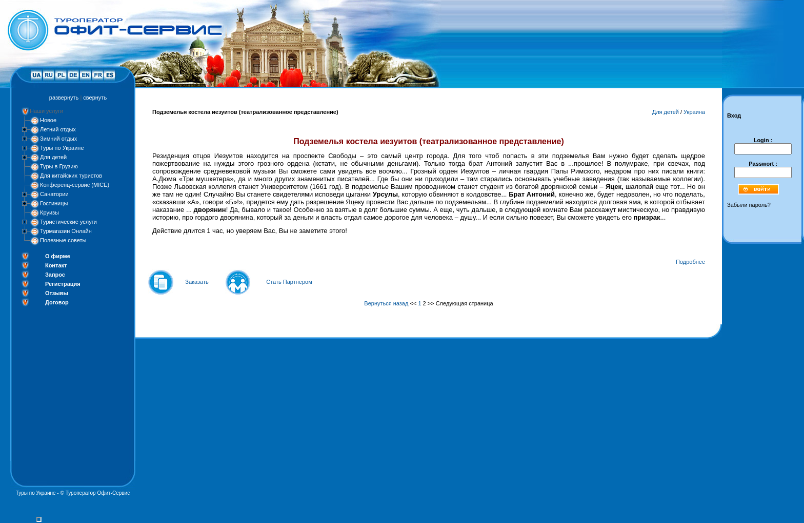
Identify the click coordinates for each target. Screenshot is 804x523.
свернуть (95, 97)
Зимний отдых (58, 138)
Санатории (54, 194)
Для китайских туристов (71, 175)
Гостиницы (54, 203)
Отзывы (56, 293)
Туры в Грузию (59, 166)
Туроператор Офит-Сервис (98, 493)
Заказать (197, 282)
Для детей (53, 157)
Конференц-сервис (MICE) (74, 185)
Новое (48, 120)
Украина (694, 112)
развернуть (63, 97)
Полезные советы (63, 240)
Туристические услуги (68, 222)
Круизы (49, 212)
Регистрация (63, 284)
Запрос (55, 275)
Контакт (56, 265)
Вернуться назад (386, 303)
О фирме (57, 256)
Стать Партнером (289, 282)
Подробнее (690, 262)
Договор (57, 302)
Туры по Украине (62, 148)
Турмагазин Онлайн (66, 231)
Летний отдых (58, 129)
